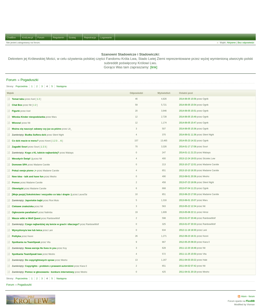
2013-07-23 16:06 (187, 182)
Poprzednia (22, 86)
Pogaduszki (29, 80)
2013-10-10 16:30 (187, 170)
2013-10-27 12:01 (187, 164)
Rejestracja (90, 37)
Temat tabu (18, 99)
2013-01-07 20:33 (187, 224)
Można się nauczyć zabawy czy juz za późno (36, 128)
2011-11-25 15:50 (187, 254)
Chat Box (17, 105)
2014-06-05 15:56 (187, 99)
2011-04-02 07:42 (187, 266)
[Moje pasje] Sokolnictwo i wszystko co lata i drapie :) (42, 194)
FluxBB (250, 301)
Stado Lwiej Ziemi (130, 14)
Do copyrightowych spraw (39, 260)
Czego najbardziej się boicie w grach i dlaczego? (52, 224)
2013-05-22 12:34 (187, 206)
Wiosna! (16, 122)
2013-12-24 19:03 (187, 158)
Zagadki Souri (20, 146)
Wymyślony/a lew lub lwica (27, 230)
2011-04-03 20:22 (187, 260)
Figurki (16, 111)
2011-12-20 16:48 (187, 248)
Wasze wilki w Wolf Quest (26, 218)
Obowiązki (18, 188)
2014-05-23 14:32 (187, 140)
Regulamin (58, 37)
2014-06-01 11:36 (187, 134)
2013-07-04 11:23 (187, 188)
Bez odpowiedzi (246, 42)
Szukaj (72, 37)
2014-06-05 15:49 (187, 117)
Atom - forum (248, 296)
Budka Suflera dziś (35, 134)
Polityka (16, 236)
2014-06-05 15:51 (187, 111)
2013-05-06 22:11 (187, 212)
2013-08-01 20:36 (187, 176)
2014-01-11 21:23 (187, 152)
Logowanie (106, 37)
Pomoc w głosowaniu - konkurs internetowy (49, 272)
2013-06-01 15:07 (187, 200)
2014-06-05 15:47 (187, 122)
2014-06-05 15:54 (187, 105)
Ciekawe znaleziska (23, 206)
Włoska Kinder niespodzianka (28, 117)
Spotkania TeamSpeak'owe (27, 254)
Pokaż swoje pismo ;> (24, 170)
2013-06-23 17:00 (187, 194)
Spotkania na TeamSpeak (26, 242)
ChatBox (11, 37)
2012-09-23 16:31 (187, 236)
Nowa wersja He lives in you (40, 248)
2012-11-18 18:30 (187, 230)
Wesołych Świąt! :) (22, 158)
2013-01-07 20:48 (187, 218)
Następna (62, 86)
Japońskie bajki (34, 200)
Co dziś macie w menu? (25, 140)
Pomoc (16, 182)
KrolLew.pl (27, 37)
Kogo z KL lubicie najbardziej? (42, 152)
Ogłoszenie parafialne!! (25, 212)
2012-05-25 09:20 (187, 242)
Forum (40, 37)
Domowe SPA (19, 164)
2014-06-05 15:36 (187, 128)
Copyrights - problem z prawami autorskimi (49, 266)
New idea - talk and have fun (27, 176)
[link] (153, 67)
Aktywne (231, 42)
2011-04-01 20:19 (187, 272)
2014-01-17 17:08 (187, 146)
